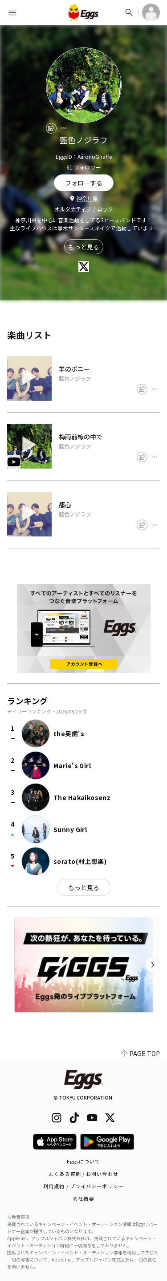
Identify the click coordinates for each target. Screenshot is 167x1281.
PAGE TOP (140, 1053)
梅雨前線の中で (80, 436)
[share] (51, 128)
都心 (65, 504)
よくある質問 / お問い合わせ (83, 1173)
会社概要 (83, 1198)
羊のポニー (74, 368)
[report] (63, 128)
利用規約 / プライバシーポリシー (83, 1186)
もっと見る (83, 246)
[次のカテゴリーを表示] (152, 965)
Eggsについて (84, 1161)
